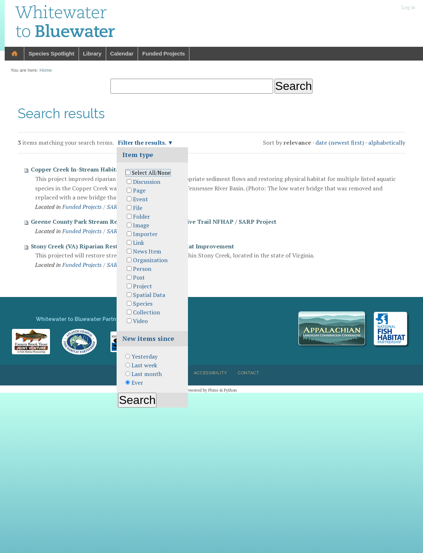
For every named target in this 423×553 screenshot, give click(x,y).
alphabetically (386, 142)
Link (138, 243)
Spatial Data (149, 295)
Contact (248, 372)
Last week (144, 365)
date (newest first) (339, 142)
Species (142, 304)
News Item (147, 251)
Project (142, 286)
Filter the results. (142, 142)
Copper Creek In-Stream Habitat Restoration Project (104, 169)
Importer (145, 234)
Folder (141, 216)
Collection (146, 312)
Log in (408, 7)
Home (14, 54)
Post (139, 277)
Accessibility (210, 372)
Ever (137, 383)
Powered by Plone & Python (211, 390)
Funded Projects (163, 53)
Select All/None (151, 172)
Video (140, 321)
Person (142, 269)
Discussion (146, 182)
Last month (146, 374)
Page (139, 190)
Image (141, 225)
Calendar (122, 53)
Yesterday (144, 356)
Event (140, 199)
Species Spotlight (51, 53)
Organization (150, 260)
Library (92, 53)
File (137, 208)
